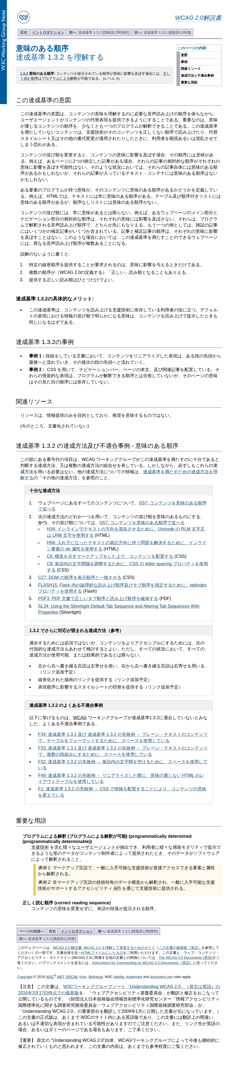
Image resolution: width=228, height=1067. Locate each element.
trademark (134, 977)
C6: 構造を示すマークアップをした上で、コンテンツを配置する (110, 556)
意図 (184, 55)
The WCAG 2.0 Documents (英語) (185, 958)
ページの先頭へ (31, 931)
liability (119, 977)
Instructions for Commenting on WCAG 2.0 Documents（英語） (142, 963)
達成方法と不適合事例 (197, 76)
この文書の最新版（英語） (180, 948)
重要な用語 (189, 82)
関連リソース (191, 69)
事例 (184, 62)
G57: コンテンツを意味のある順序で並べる (142, 522)
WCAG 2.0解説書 (198, 17)
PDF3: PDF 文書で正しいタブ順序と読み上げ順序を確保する (98, 598)
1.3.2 (24, 73)
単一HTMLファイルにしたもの (98, 953)
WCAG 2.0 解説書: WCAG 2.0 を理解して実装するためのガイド (104, 948)
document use (161, 977)
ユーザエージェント (96, 847)
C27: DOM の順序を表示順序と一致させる (79, 577)
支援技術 (40, 847)
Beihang (95, 977)
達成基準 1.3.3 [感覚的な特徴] (162, 32)
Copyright (25, 977)
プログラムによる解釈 (59, 78)
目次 (23, 32)
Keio (83, 977)
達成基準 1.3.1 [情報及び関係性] (99, 32)
